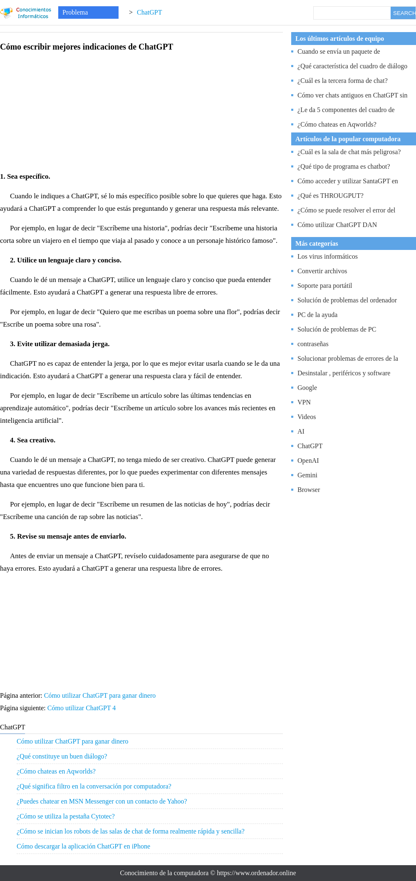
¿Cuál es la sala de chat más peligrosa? (349, 151)
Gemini (307, 475)
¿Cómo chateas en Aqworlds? (56, 771)
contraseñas (313, 343)
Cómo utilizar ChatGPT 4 (82, 707)
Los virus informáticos (327, 256)
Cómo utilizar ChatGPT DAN (337, 224)
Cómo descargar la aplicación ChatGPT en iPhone (83, 846)
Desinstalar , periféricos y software (343, 373)
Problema (75, 12)
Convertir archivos (322, 271)
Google (307, 387)
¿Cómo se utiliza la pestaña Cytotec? (66, 816)
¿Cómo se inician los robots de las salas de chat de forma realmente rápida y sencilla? (131, 831)
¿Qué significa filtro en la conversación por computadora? (94, 786)
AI (301, 431)
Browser (308, 489)
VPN (304, 402)
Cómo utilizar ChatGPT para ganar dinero (101, 695)
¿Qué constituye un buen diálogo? (62, 756)
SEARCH (404, 13)
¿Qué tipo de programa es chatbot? (343, 166)
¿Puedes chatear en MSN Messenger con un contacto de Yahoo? (102, 801)
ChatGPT (149, 12)
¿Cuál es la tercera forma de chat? (342, 80)
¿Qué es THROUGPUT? (330, 195)
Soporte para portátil (324, 285)
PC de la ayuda (317, 314)
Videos (306, 416)
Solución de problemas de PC (336, 329)
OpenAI (308, 460)
